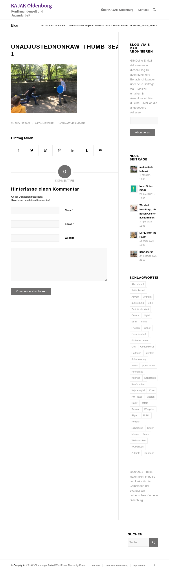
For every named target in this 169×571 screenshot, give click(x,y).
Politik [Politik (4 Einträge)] (146, 415)
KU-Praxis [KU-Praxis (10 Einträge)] (137, 396)
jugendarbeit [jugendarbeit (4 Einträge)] (148, 365)
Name (69, 210)
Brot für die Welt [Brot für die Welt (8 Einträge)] (140, 309)
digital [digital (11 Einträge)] (147, 315)
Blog (14, 25)
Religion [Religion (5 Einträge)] (136, 421)
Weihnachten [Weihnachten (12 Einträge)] (139, 440)
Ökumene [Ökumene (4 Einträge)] (149, 453)
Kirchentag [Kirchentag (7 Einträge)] (137, 371)
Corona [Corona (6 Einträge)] (136, 315)
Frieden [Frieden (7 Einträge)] (136, 328)
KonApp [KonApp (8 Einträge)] (136, 377)
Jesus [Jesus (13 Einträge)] (135, 365)
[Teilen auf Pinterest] (59, 150)
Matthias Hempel (75, 123)
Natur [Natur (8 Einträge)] (135, 403)
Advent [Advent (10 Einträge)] (135, 296)
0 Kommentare (44, 123)
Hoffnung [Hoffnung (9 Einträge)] (136, 353)
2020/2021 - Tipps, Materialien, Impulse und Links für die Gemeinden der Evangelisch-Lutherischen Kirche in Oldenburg (144, 486)
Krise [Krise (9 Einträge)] (151, 390)
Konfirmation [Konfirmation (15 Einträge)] (138, 384)
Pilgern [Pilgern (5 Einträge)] (135, 415)
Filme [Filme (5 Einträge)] (144, 321)
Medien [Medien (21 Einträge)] (150, 396)
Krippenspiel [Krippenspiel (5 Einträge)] (138, 390)
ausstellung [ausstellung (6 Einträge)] (138, 303)
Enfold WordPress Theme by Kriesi (66, 565)
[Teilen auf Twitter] (32, 150)
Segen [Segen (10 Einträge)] (150, 428)
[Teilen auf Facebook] (18, 150)
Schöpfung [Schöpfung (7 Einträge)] (137, 428)
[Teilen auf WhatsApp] (45, 150)
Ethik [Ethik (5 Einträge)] (134, 321)
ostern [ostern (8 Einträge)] (145, 403)
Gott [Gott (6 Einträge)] (134, 346)
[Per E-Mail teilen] (100, 150)
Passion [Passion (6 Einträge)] (136, 409)
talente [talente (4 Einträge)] (135, 434)
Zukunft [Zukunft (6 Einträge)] (136, 453)
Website (69, 237)
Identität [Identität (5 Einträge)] (149, 353)
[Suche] (154, 10)
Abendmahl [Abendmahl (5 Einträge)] (138, 284)
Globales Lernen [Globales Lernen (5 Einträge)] (140, 340)
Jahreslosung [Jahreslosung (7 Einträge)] (139, 359)
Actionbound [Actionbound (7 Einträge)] (138, 290)
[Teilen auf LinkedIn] (73, 150)
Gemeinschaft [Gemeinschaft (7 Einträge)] (139, 334)
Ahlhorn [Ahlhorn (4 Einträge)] (147, 296)
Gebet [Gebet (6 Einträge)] (147, 328)
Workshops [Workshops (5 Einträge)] (138, 446)
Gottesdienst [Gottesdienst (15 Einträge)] (147, 346)
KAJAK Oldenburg (36, 565)
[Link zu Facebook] (154, 565)
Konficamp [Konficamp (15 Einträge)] (150, 377)
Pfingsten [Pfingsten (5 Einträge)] (149, 409)
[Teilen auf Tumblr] (86, 150)
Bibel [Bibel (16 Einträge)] (150, 303)
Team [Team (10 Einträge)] (146, 434)
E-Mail (69, 223)
